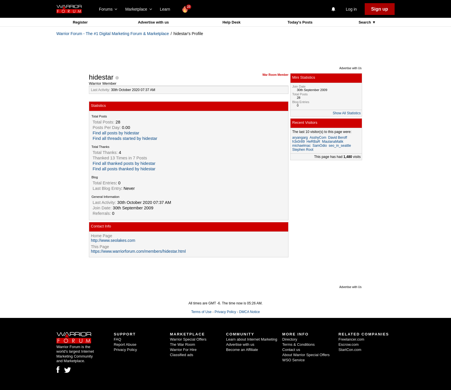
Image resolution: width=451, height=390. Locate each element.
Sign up (379, 9)
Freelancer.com (351, 339)
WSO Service (293, 360)
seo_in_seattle (340, 146)
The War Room (182, 344)
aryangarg (300, 138)
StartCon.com (350, 349)
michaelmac (301, 146)
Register (80, 22)
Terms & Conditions (298, 344)
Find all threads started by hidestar (125, 138)
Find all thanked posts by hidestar (124, 163)
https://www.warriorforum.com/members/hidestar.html (138, 251)
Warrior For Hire (183, 349)
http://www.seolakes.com (113, 240)
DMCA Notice (249, 312)
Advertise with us (153, 22)
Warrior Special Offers (188, 339)
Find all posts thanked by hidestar (124, 169)
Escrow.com (349, 344)
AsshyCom (317, 138)
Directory (289, 339)
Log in (351, 9)
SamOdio (319, 146)
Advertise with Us (350, 68)
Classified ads (181, 355)
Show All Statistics (347, 113)
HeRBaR (313, 142)
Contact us (291, 349)
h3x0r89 (298, 142)
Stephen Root (302, 150)
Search (365, 22)
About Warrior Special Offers (306, 355)
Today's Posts (300, 22)
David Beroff (337, 138)
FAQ (117, 339)
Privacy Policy (225, 312)
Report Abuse (125, 344)
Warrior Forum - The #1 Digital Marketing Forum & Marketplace (112, 33)
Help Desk (231, 22)
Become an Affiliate (242, 349)
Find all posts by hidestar (116, 133)
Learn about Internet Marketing (251, 339)
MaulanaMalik (332, 142)
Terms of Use (201, 312)
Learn (166, 9)
